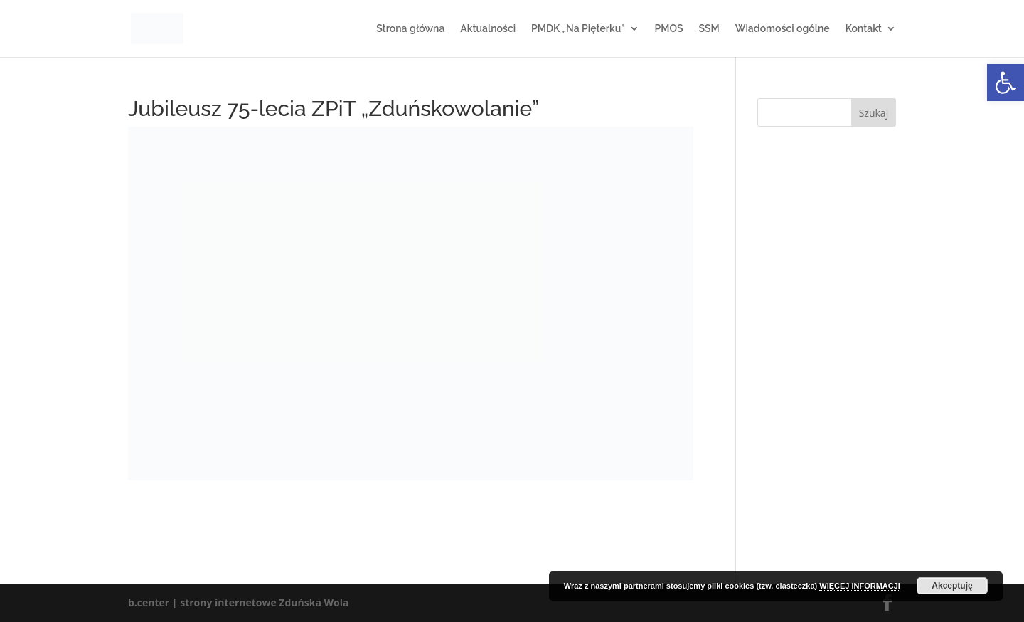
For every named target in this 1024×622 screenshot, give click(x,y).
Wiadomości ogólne (782, 28)
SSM (708, 28)
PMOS (669, 28)
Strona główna (410, 28)
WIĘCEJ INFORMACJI (859, 585)
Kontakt (864, 28)
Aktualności (488, 28)
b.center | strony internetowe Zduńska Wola (238, 602)
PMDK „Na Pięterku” (577, 28)
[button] (1005, 82)
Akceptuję (952, 586)
